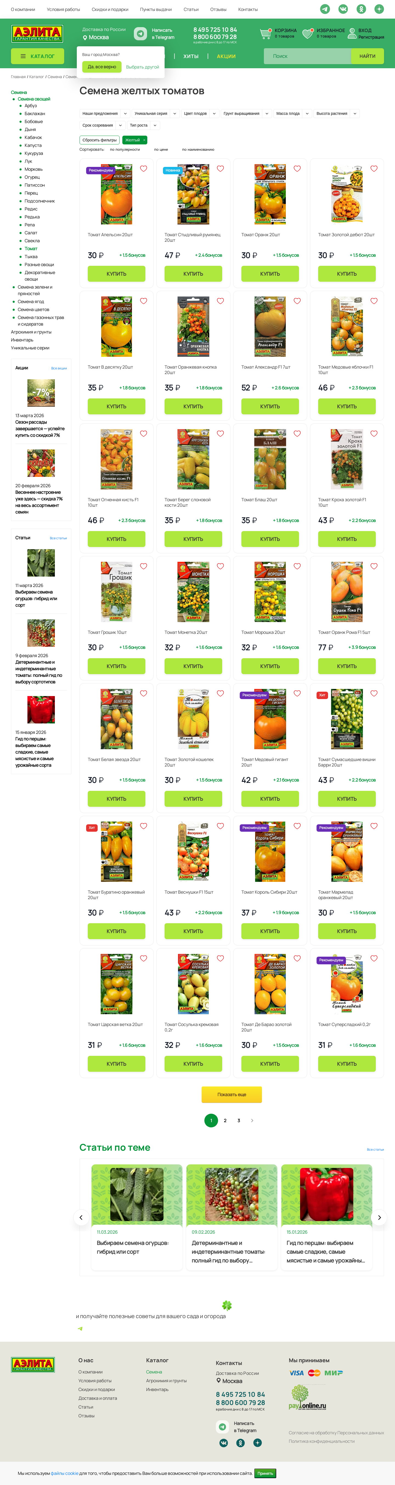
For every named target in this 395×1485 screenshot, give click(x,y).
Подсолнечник (40, 201)
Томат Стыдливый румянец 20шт (193, 237)
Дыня (30, 129)
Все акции (59, 368)
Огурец (32, 177)
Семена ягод (31, 301)
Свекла (32, 241)
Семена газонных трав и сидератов (41, 320)
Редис (31, 209)
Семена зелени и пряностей (35, 290)
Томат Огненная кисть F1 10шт (113, 502)
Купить (116, 273)
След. (252, 1120)
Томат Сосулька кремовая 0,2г (192, 1027)
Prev (81, 1220)
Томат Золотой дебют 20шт (346, 235)
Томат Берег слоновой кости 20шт (188, 502)
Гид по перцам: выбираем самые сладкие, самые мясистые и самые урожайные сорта (34, 752)
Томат (31, 249)
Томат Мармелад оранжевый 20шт (335, 894)
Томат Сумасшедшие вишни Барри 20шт (347, 762)
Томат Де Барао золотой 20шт (266, 1027)
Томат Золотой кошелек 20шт (189, 762)
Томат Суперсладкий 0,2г (344, 1024)
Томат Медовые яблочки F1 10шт (345, 369)
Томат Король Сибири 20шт (269, 892)
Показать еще (232, 1094)
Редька (32, 217)
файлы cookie (64, 1473)
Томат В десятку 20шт (110, 367)
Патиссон (35, 185)
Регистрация (371, 37)
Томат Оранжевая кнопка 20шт (191, 369)
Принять (265, 1473)
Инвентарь (22, 340)
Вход (365, 30)
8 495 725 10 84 (215, 29)
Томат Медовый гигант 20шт (264, 762)
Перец (31, 193)
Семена (19, 92)
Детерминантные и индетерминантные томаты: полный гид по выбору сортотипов (228, 1252)
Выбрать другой (142, 67)
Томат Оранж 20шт (260, 235)
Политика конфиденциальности (322, 1441)
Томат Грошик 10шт (107, 632)
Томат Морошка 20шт (263, 632)
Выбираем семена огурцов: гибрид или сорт (36, 598)
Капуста (33, 145)
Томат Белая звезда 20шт (114, 759)
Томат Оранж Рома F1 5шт (344, 632)
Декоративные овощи (40, 275)
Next (379, 1220)
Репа (30, 225)
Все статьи (58, 538)
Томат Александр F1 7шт (265, 367)
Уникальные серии (30, 348)
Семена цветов (33, 309)
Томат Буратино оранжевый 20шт (116, 894)
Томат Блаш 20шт (259, 500)
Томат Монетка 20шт (186, 632)
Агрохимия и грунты (31, 332)
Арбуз (31, 105)
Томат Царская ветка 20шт (115, 1024)
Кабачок (33, 137)
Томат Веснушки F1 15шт (189, 892)
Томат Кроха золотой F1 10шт (342, 502)
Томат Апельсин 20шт (110, 235)
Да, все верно (102, 67)
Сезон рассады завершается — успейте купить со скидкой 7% (39, 428)
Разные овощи (39, 264)
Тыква (31, 256)
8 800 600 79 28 (214, 37)
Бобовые (34, 121)
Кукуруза (34, 153)
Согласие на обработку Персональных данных (336, 1433)
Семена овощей (34, 99)
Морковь (34, 169)
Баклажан (35, 113)
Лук (28, 161)
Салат (31, 233)
